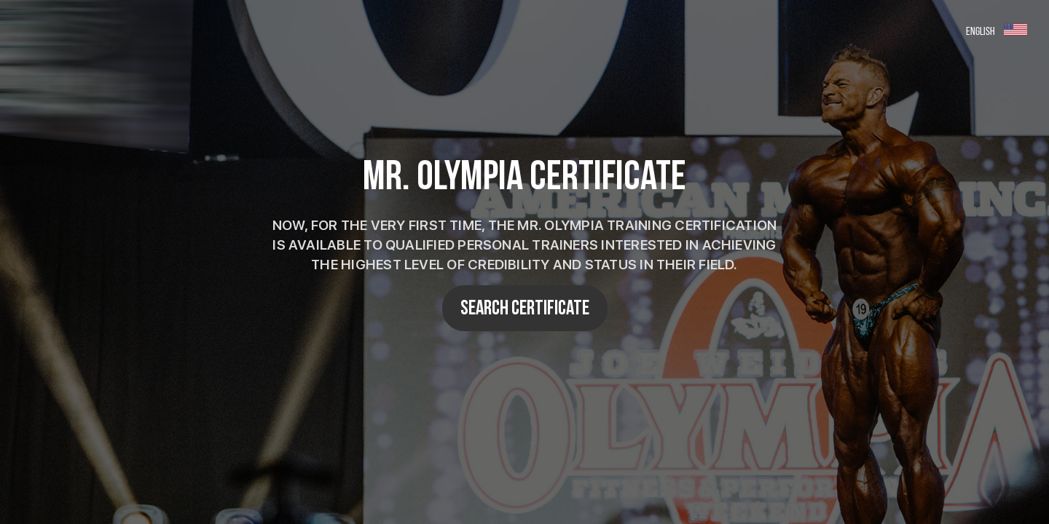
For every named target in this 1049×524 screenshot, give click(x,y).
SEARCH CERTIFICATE (524, 308)
